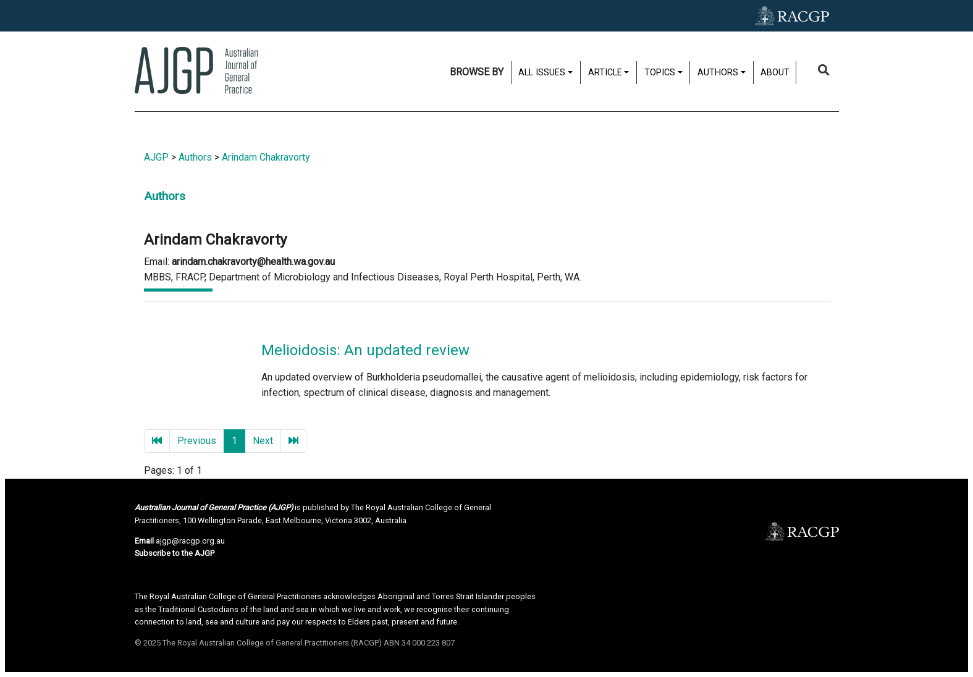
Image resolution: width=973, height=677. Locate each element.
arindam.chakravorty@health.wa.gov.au (253, 261)
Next (263, 441)
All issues (541, 72)
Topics (659, 72)
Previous (196, 441)
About (775, 72)
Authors (717, 72)
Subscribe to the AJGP (174, 553)
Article (605, 72)
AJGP (156, 157)
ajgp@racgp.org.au (190, 540)
